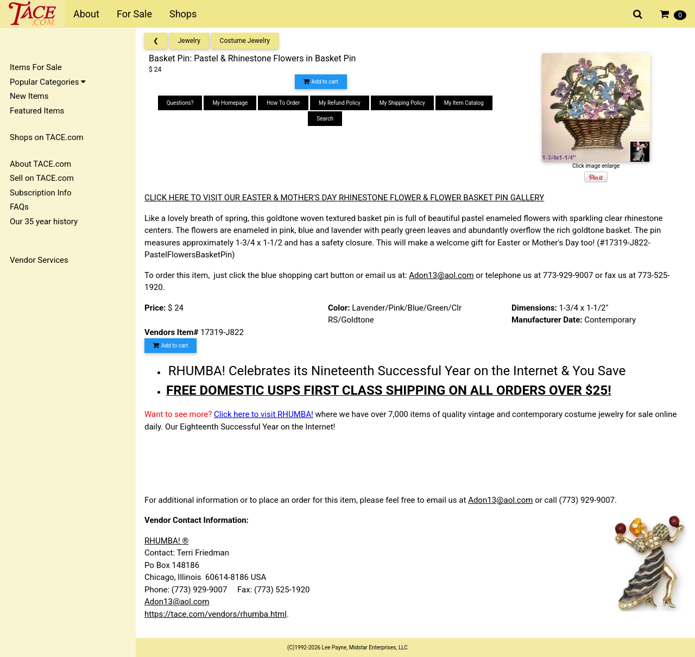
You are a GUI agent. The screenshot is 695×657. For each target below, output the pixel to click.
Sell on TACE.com (42, 178)
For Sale (134, 14)
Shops (183, 14)
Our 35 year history (44, 221)
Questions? (180, 103)
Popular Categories (48, 82)
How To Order (283, 103)
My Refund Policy (340, 103)
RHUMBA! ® (166, 541)
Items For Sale (36, 67)
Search (325, 119)
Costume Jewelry (245, 41)
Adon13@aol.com (441, 275)
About (86, 14)
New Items (29, 96)
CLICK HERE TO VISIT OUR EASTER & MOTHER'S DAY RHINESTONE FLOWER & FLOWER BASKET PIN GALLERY (344, 198)
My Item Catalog (464, 103)
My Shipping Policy (402, 103)
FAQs (19, 207)
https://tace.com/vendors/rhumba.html (215, 614)
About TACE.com (40, 164)
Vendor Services (39, 260)
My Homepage (230, 103)
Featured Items (37, 111)
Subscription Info (41, 193)
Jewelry (189, 41)
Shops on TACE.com (47, 137)
